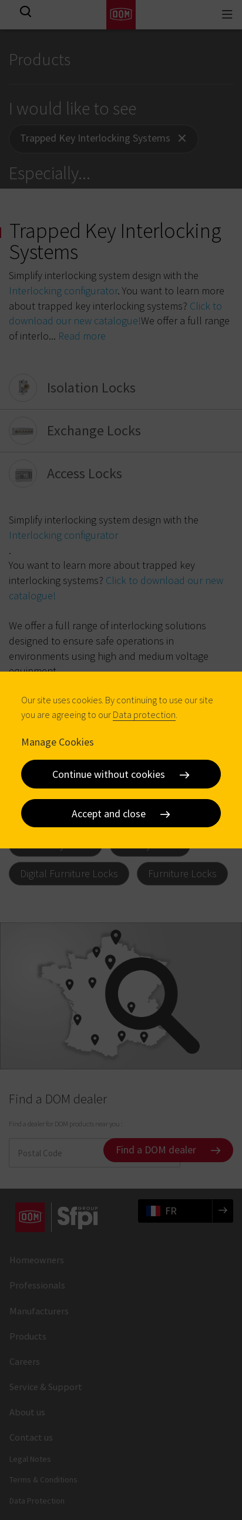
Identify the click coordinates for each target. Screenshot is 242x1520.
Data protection (144, 714)
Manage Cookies (57, 741)
